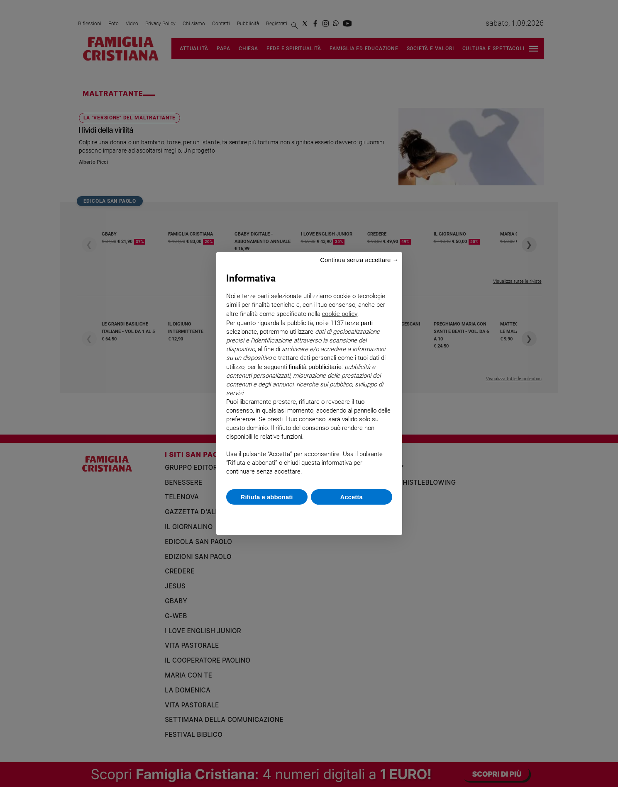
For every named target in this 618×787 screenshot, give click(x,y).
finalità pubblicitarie (315, 366)
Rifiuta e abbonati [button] (267, 496)
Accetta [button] (351, 496)
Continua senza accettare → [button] (359, 259)
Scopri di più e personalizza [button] (309, 515)
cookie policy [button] (340, 313)
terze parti (359, 322)
